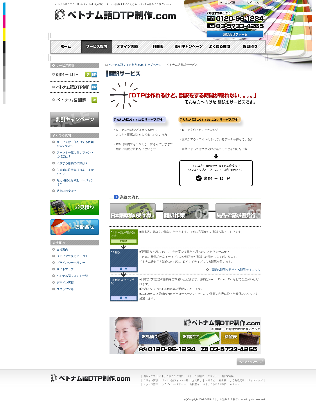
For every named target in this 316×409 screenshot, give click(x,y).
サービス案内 (96, 46)
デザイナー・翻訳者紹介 (221, 376)
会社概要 (229, 2)
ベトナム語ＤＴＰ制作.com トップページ (135, 64)
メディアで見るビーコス (72, 256)
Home (65, 46)
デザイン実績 (127, 46)
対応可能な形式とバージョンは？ (75, 182)
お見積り (250, 46)
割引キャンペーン (188, 46)
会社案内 (62, 249)
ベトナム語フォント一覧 (72, 275)
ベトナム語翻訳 (74, 100)
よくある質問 (219, 46)
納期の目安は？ (67, 190)
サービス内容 (74, 65)
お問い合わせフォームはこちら (235, 34)
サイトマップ (251, 2)
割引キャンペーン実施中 (74, 119)
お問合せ (74, 227)
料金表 (158, 46)
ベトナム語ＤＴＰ (66, 4)
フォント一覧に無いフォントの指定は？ (75, 154)
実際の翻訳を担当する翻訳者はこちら (236, 269)
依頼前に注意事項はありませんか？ (75, 171)
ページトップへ (251, 362)
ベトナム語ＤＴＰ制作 (74, 87)
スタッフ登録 (65, 289)
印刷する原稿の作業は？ (72, 163)
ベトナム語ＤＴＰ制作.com (154, 4)
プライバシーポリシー (71, 262)
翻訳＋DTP (74, 73)
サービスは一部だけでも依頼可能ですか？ (75, 144)
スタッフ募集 (151, 384)
